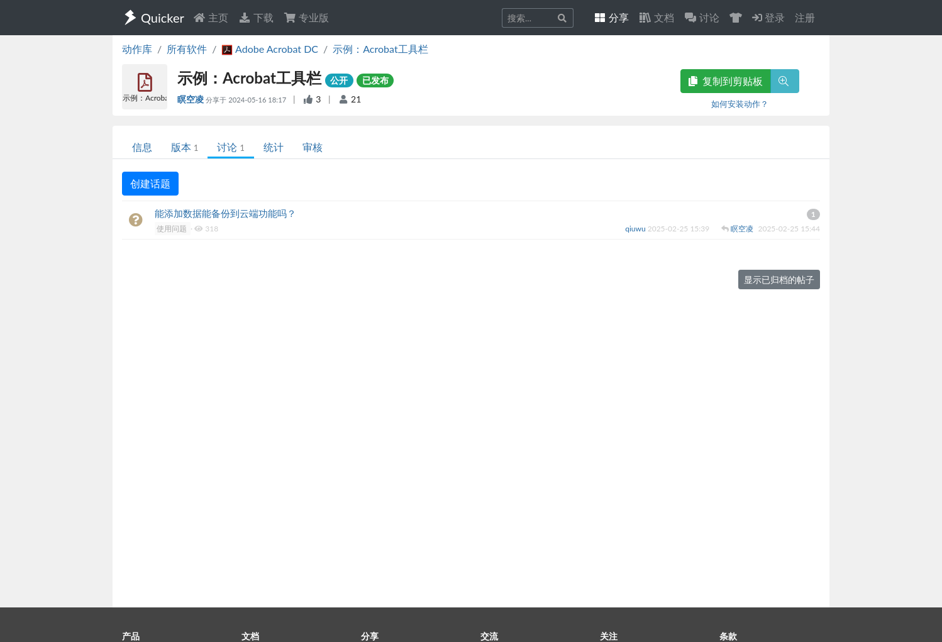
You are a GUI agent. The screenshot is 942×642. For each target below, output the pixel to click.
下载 (256, 17)
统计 (273, 147)
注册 (805, 17)
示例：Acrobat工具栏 (380, 49)
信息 (142, 147)
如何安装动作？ (739, 104)
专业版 (306, 17)
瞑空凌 (191, 99)
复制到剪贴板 (726, 81)
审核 (312, 147)
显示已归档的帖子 (779, 279)
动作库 (137, 49)
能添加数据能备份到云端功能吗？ (225, 213)
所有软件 (187, 49)
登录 (768, 17)
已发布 (375, 80)
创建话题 (150, 183)
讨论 (230, 147)
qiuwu (636, 228)
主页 (210, 17)
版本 (184, 147)
